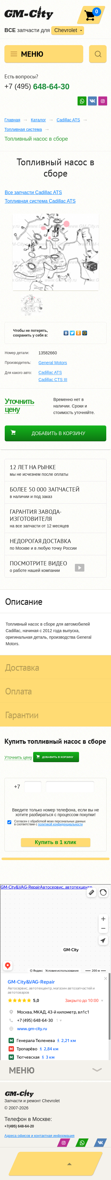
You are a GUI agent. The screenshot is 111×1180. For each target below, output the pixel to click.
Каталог (38, 120)
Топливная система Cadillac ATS (40, 201)
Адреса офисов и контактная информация (39, 1136)
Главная (12, 120)
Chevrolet (65, 30)
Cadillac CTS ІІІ (52, 379)
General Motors (52, 362)
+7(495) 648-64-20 (19, 1126)
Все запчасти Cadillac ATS (33, 192)
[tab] (55, 601)
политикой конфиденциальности (60, 824)
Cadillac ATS (68, 120)
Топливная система (23, 129)
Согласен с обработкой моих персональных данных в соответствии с (50, 823)
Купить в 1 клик (55, 842)
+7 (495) (37, 86)
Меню (32, 54)
